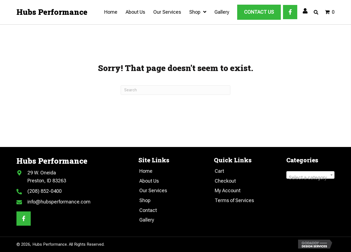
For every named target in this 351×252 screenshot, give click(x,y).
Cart (219, 171)
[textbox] (310, 177)
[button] (290, 12)
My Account (227, 190)
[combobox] (310, 175)
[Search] (175, 90)
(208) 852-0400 (44, 191)
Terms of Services (234, 200)
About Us (149, 181)
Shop (145, 200)
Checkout (225, 181)
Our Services (153, 190)
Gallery (146, 220)
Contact (148, 210)
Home (145, 171)
